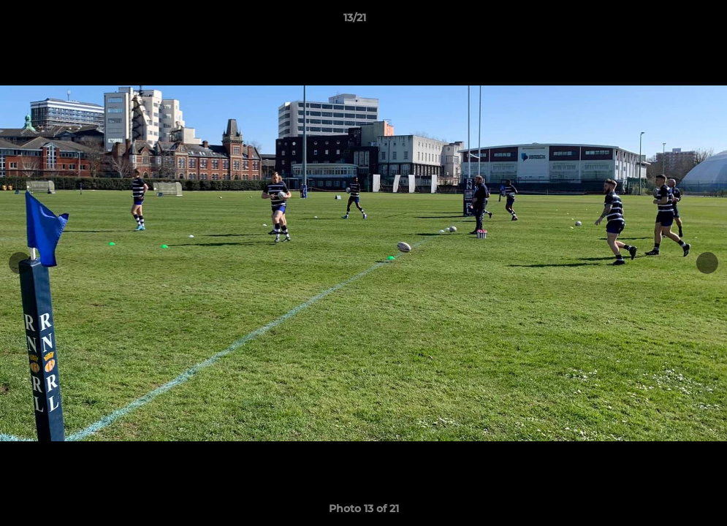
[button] (665, 21)
